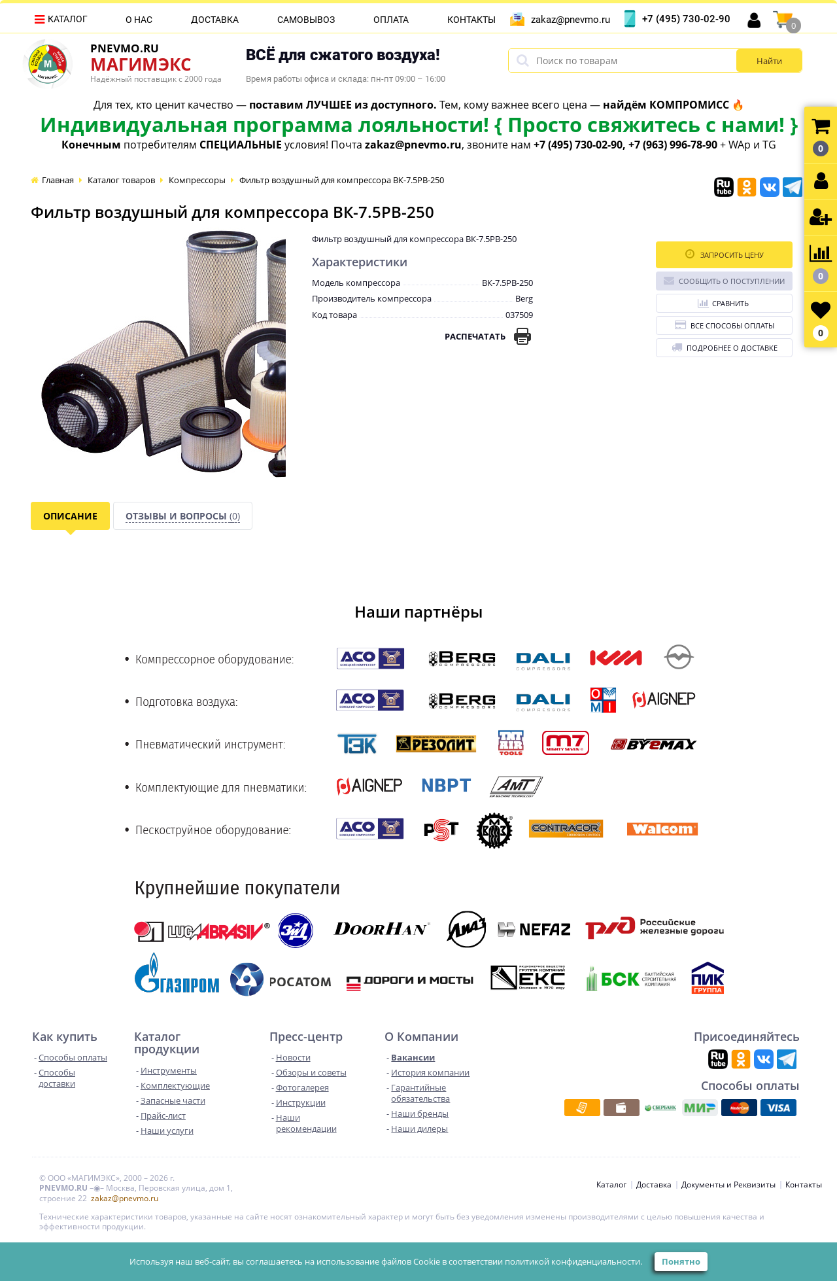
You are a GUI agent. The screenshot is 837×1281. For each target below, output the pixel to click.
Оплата (391, 19)
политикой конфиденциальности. (573, 1261)
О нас (139, 19)
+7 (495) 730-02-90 (686, 19)
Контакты (471, 19)
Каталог (68, 19)
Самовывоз (306, 19)
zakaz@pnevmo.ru (570, 20)
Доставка (215, 19)
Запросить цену (724, 254)
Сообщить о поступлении (724, 280)
